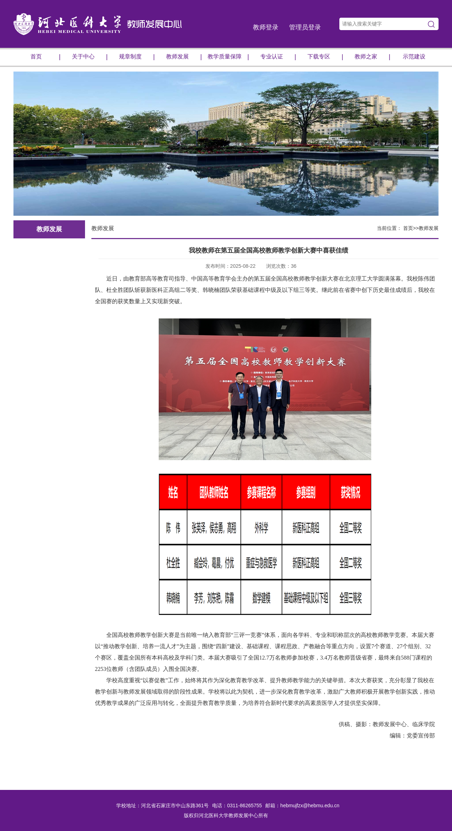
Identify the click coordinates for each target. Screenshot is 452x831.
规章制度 (137, 57)
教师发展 (184, 57)
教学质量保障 (228, 57)
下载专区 (325, 57)
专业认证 (278, 57)
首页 (45, 57)
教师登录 (265, 27)
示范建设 (414, 56)
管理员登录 (305, 27)
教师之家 (372, 57)
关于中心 (90, 57)
